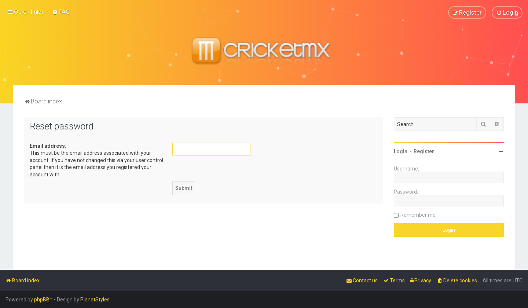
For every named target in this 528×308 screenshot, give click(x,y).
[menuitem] (61, 11)
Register (424, 151)
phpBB (42, 299)
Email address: (48, 145)
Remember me (418, 214)
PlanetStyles (95, 299)
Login (400, 151)
